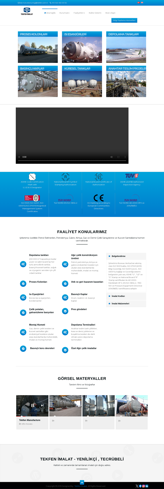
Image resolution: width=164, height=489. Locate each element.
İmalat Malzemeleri (118, 303)
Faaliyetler (79, 13)
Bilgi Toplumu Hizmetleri (124, 20)
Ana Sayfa (49, 13)
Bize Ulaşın (110, 13)
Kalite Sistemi (95, 13)
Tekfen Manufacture (29, 420)
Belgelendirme (116, 256)
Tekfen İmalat (81, 486)
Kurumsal (64, 13)
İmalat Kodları (116, 296)
